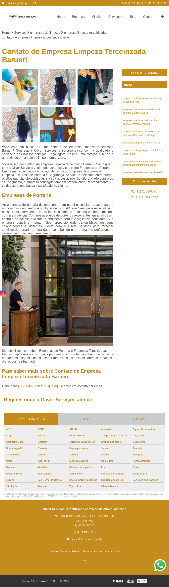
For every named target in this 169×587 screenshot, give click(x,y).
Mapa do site (112, 551)
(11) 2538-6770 (132, 3)
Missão (96, 16)
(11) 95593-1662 (156, 3)
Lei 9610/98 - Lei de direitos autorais (61, 496)
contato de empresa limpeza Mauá (141, 142)
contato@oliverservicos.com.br (84, 539)
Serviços (114, 16)
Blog (133, 16)
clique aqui (52, 386)
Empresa (78, 16)
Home (61, 16)
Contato (148, 16)
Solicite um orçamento (144, 72)
